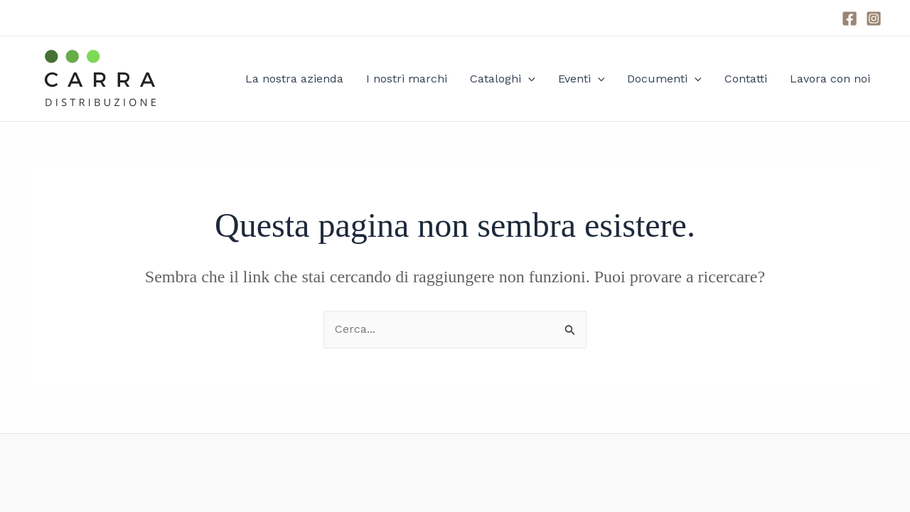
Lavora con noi (830, 78)
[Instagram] (874, 18)
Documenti (664, 78)
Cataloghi (502, 78)
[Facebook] (849, 18)
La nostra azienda (294, 78)
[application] (528, 78)
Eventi (581, 78)
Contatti (745, 78)
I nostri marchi (406, 78)
